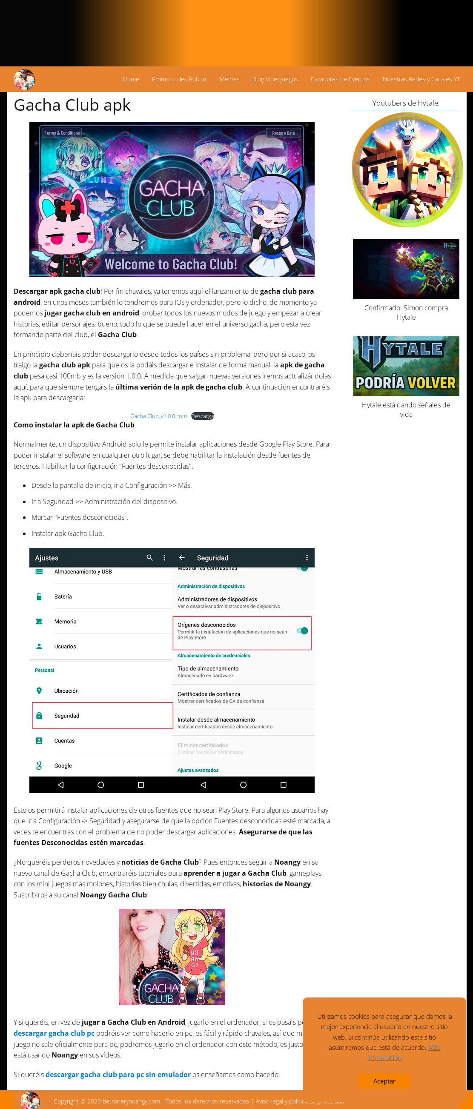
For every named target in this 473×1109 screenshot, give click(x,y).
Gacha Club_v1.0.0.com (158, 416)
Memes (230, 79)
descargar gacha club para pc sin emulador (118, 1074)
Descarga (202, 416)
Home (131, 79)
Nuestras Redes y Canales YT (421, 79)
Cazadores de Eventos (340, 79)
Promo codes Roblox (179, 79)
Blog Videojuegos (275, 79)
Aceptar (384, 1081)
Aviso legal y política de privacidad (300, 1101)
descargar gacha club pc (54, 1033)
